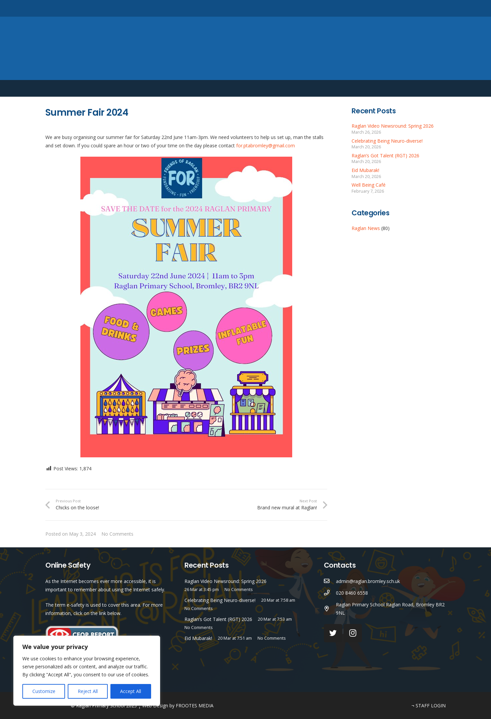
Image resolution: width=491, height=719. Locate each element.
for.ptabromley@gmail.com (265, 145)
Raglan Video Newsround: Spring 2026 (393, 126)
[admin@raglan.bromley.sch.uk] (330, 581)
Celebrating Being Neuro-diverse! (387, 141)
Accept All (130, 691)
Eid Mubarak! (365, 170)
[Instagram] (422, 8)
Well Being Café (369, 185)
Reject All (88, 691)
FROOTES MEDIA (194, 705)
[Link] (245, 48)
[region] (86, 671)
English (404, 88)
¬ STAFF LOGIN (429, 705)
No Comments (117, 534)
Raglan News (366, 228)
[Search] (442, 8)
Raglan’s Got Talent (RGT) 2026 (385, 155)
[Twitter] (411, 8)
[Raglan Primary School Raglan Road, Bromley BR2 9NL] (330, 609)
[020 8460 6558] (330, 593)
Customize (43, 691)
